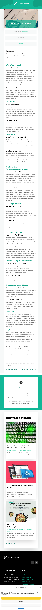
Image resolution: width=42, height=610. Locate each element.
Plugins (24, 450)
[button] (40, 587)
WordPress (21, 43)
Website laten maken (27, 576)
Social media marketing (28, 584)
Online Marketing (26, 583)
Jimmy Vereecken (24, 31)
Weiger (21, 601)
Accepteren (21, 598)
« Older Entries (10, 543)
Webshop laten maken (27, 579)
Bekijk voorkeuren (21, 605)
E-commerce (25, 529)
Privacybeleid (21, 608)
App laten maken (26, 581)
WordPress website (26, 577)
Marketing (30, 529)
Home (23, 574)
